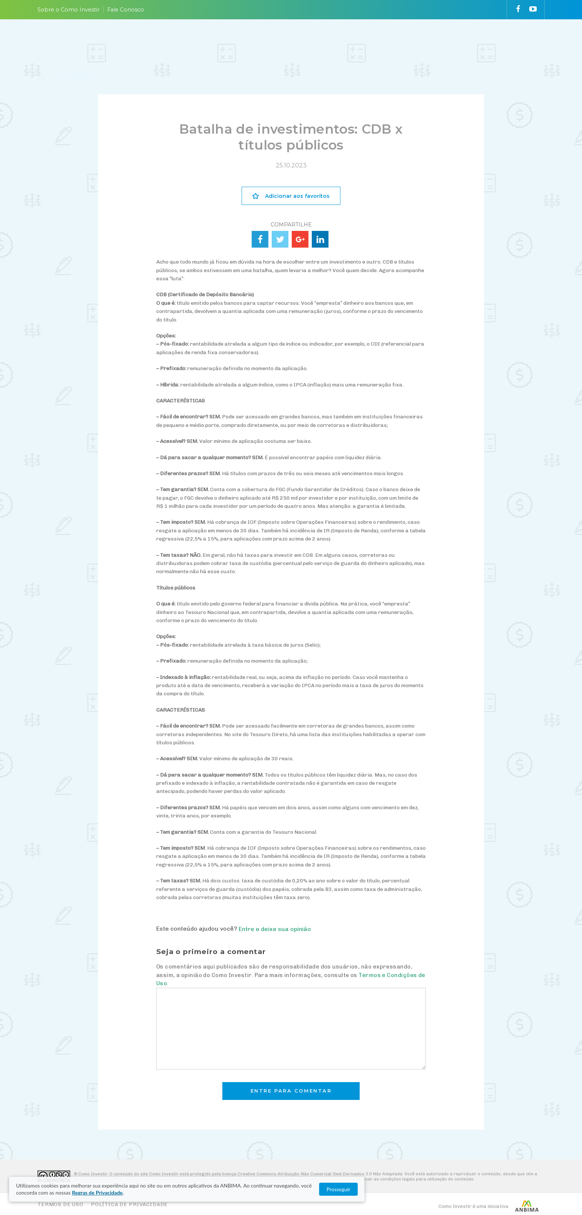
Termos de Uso (60, 1204)
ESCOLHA (319, 42)
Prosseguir (488, 1189)
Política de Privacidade (129, 1204)
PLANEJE (237, 42)
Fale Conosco (125, 9)
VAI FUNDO (414, 42)
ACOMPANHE (365, 42)
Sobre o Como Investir (68, 9)
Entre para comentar (291, 1091)
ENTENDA (277, 42)
